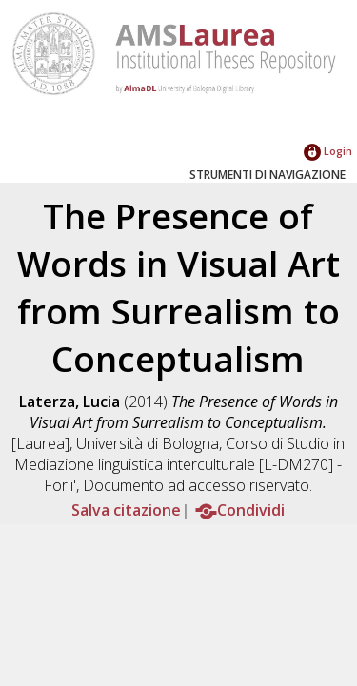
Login (328, 151)
